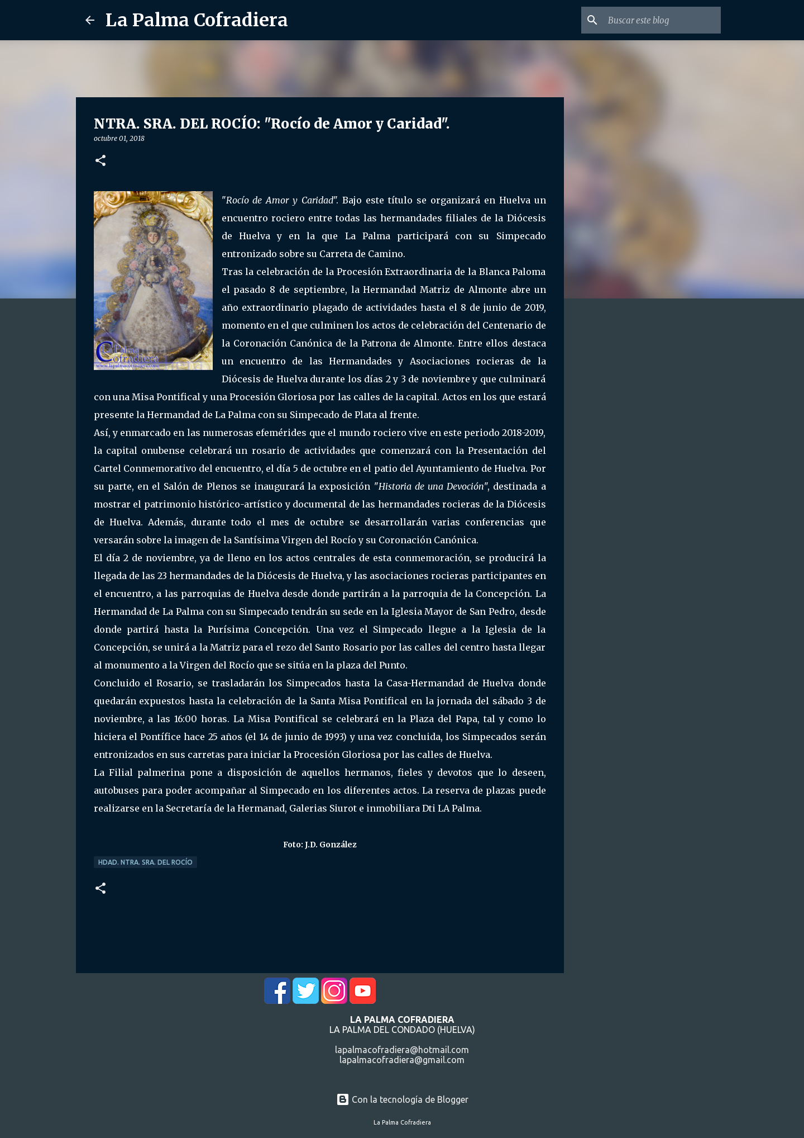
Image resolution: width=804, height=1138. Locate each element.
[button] (100, 161)
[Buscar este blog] (662, 20)
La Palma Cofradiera (197, 20)
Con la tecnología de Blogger (402, 1099)
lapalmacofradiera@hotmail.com (402, 1050)
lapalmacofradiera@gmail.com (402, 1060)
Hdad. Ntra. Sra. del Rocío (145, 862)
